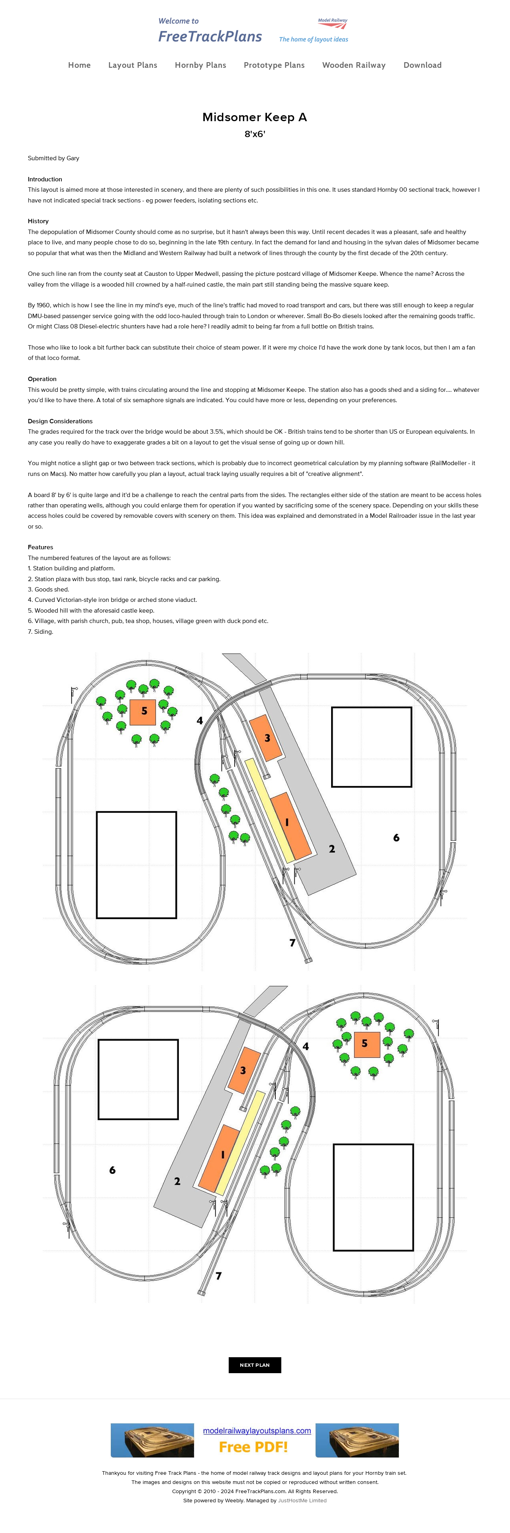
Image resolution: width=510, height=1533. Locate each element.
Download (423, 65)
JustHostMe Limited (302, 1500)
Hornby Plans (200, 65)
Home (79, 65)
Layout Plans (132, 65)
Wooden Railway (354, 65)
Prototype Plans (274, 65)
